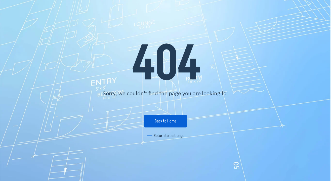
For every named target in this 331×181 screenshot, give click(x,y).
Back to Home (165, 121)
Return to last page (169, 136)
